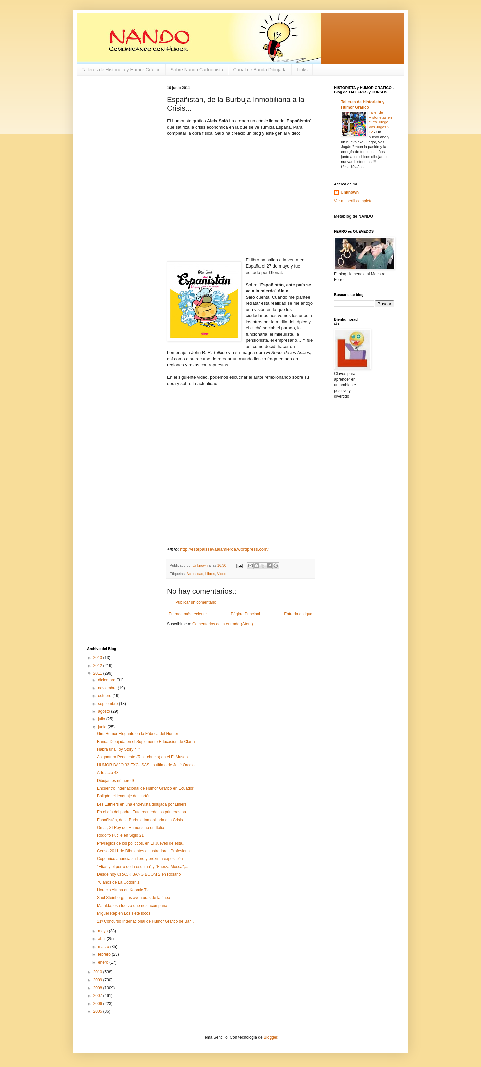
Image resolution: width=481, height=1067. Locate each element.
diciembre (107, 680)
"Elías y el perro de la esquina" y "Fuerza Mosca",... (142, 866)
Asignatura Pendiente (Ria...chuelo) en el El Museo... (144, 757)
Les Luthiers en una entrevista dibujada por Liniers (142, 804)
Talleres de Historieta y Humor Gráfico (121, 69)
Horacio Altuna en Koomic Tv (123, 890)
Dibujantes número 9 (115, 780)
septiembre (108, 703)
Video (221, 574)
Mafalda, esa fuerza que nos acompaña (132, 905)
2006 (98, 1003)
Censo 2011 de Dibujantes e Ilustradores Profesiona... (145, 851)
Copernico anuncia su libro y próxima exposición (140, 858)
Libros (210, 574)
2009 (98, 979)
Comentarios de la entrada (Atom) (222, 623)
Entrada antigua (298, 614)
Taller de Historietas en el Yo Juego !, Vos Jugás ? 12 (380, 122)
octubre (105, 695)
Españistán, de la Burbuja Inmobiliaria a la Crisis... (141, 820)
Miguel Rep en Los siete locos (123, 913)
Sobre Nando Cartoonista (197, 69)
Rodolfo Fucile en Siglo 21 (120, 835)
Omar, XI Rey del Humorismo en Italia (130, 827)
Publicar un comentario (195, 602)
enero (103, 962)
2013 (98, 657)
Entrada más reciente (188, 614)
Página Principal (245, 614)
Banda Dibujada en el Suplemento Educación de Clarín (146, 741)
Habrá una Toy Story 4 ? (118, 749)
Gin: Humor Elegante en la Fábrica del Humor (137, 733)
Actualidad (194, 574)
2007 (98, 995)
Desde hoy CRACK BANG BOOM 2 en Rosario (139, 874)
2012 (98, 665)
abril (102, 938)
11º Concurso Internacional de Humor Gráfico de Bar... (145, 921)
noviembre (108, 688)
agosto (104, 711)
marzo (104, 946)
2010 (98, 972)
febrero (105, 954)
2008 (98, 988)
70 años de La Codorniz (118, 882)
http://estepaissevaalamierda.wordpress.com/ (224, 549)
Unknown (350, 192)
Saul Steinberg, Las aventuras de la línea (133, 897)
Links (302, 69)
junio (103, 727)
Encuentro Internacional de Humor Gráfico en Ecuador (145, 788)
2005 (98, 1011)
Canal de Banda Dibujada (260, 69)
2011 (98, 673)
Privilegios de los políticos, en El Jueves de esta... (141, 843)
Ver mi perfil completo (353, 201)
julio (102, 719)
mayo (103, 931)
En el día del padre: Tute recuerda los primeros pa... (143, 812)
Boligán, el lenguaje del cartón (124, 796)
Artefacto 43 (108, 772)
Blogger (270, 1037)
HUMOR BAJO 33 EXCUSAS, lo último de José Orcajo (146, 765)
